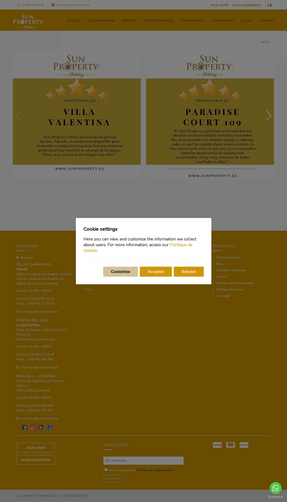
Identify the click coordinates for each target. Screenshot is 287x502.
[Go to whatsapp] (276, 488)
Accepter (156, 271)
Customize (120, 271)
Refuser (189, 271)
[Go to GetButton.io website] (275, 497)
